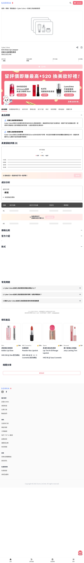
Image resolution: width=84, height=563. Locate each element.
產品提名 (4, 541)
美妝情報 (4, 508)
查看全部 (41, 454)
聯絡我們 (4, 494)
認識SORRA (5, 482)
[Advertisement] (42, 241)
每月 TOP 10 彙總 (7, 516)
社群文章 (4, 490)
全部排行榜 (5, 504)
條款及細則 (5, 555)
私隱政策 (4, 551)
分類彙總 (4, 512)
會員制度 (4, 486)
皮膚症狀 (4, 520)
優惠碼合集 (5, 524)
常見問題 (4, 527)
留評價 (42, 67)
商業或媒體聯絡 (6, 537)
